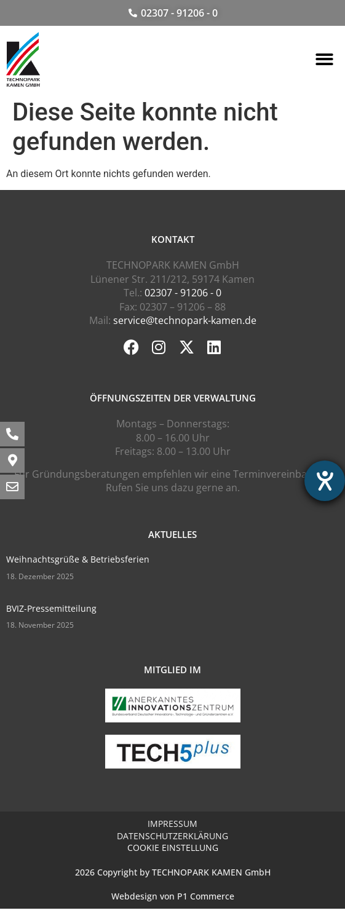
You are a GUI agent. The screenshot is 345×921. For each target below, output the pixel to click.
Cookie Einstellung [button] (172, 847)
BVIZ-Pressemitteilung (51, 608)
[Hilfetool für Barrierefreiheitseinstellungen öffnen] (324, 481)
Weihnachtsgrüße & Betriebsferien (77, 559)
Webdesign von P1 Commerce (172, 896)
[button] (324, 59)
